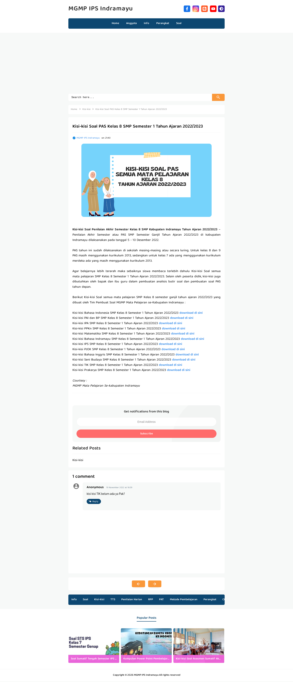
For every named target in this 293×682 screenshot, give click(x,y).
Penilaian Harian (131, 600)
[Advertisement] (146, 65)
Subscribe (146, 434)
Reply (95, 502)
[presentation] (217, 646)
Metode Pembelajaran (183, 600)
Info (74, 600)
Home (115, 23)
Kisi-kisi (99, 600)
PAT (161, 600)
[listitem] (93, 646)
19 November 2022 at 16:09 (119, 488)
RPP (150, 600)
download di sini (191, 314)
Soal (85, 600)
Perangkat (209, 600)
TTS (112, 600)
